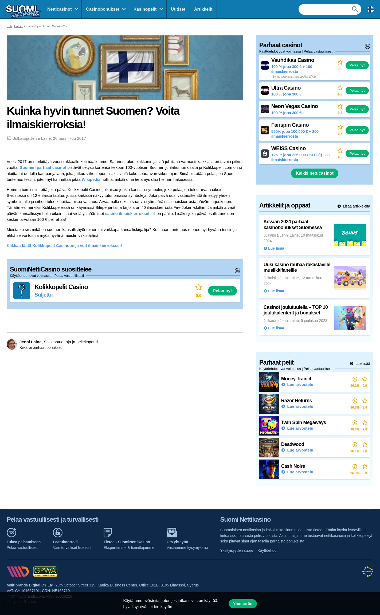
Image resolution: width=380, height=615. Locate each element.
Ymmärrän (242, 603)
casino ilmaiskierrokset (127, 213)
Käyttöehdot (268, 550)
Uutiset (178, 9)
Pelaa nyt (222, 290)
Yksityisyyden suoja (236, 550)
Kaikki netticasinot (315, 173)
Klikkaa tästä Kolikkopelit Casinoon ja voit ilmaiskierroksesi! (64, 245)
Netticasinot (59, 9)
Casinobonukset (102, 9)
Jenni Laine (40, 138)
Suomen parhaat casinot (43, 167)
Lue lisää (362, 363)
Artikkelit (203, 9)
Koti (9, 26)
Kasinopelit (145, 9)
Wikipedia (91, 179)
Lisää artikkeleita (356, 206)
